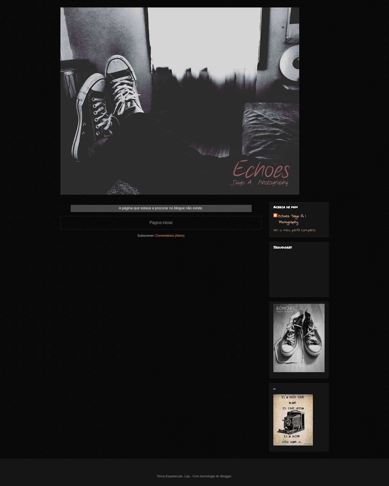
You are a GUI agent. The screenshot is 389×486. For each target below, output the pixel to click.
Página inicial (160, 223)
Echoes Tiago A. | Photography (292, 219)
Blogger (225, 476)
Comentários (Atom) (169, 235)
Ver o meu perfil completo (294, 230)
